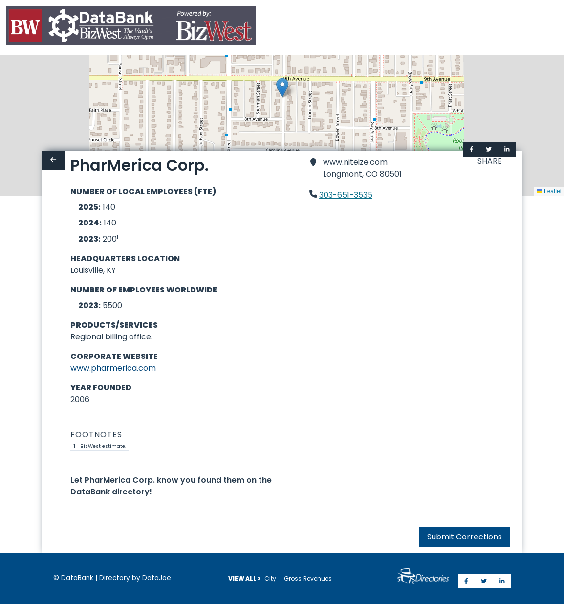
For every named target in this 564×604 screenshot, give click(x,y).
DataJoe (156, 577)
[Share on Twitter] (488, 149)
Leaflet (549, 191)
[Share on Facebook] (471, 149)
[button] (282, 88)
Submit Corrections (464, 536)
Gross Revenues (308, 578)
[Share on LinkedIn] (507, 149)
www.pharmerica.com (113, 368)
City (270, 578)
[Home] (130, 27)
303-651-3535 (345, 195)
